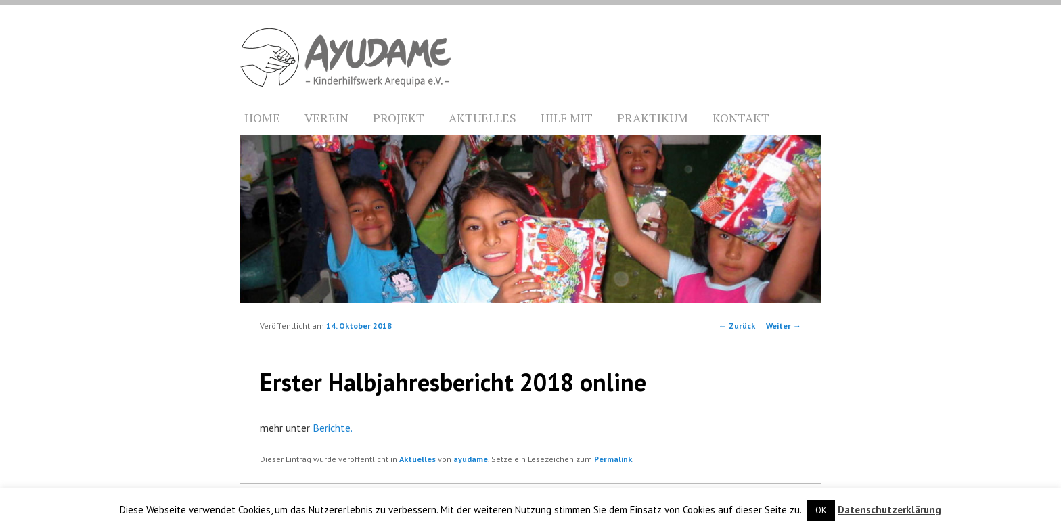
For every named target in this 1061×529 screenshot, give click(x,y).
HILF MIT (567, 118)
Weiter (783, 326)
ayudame (470, 459)
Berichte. (333, 427)
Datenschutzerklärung (889, 509)
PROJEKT (398, 118)
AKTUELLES (482, 118)
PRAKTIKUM (652, 118)
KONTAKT (741, 118)
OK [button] (821, 510)
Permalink (613, 459)
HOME (262, 118)
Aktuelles (417, 459)
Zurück (737, 326)
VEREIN (326, 118)
